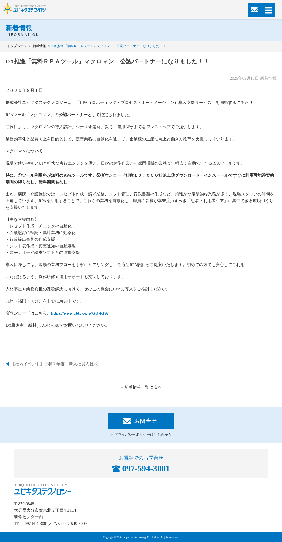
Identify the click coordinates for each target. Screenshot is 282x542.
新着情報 (39, 46)
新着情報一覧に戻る (143, 387)
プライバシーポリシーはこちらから (143, 435)
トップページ (17, 46)
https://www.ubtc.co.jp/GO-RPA (79, 313)
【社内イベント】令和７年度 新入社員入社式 (54, 364)
